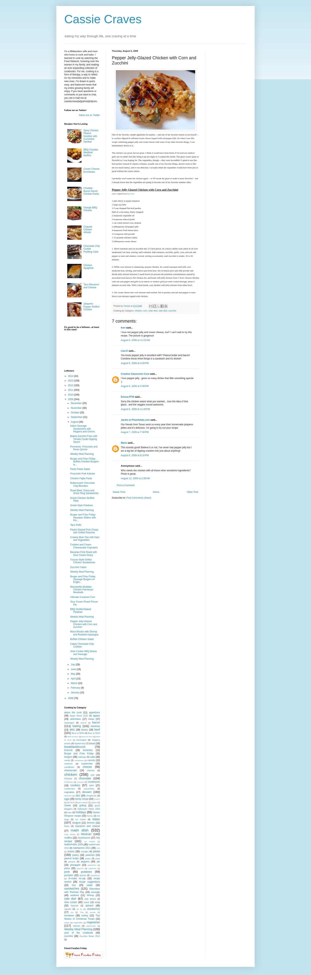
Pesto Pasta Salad (80, 469)
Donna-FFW (127, 397)
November (77, 408)
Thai (82, 912)
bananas (95, 726)
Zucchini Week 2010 (90, 936)
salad (89, 885)
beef (97, 729)
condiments (94, 782)
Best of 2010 (94, 733)
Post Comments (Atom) (138, 497)
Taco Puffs (75, 525)
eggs (66, 799)
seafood (74, 895)
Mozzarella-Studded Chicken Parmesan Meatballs (81, 589)
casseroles (87, 763)
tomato (93, 912)
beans (84, 729)
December (77, 403)
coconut (80, 782)
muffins (68, 837)
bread (92, 743)
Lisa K (124, 351)
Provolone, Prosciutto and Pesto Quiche (83, 448)
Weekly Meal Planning (82, 454)
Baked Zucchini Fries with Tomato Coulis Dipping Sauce (83, 439)
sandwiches (71, 888)
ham (69, 812)
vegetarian (93, 922)
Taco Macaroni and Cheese (91, 286)
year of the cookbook (78, 932)
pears (88, 858)
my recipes (89, 841)
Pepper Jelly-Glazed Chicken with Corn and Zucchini (83, 624)
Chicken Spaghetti (89, 266)
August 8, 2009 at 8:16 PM (135, 455)
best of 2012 (87, 737)
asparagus (69, 722)
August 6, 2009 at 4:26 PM (135, 363)
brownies (88, 750)
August (75, 421)
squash (67, 909)
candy (67, 760)
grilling (82, 805)
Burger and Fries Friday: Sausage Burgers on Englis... (83, 579)
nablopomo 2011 (82, 848)
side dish (163, 310)
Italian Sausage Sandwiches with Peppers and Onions (82, 428)
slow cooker (70, 902)
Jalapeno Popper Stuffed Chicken (91, 306)
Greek (67, 805)
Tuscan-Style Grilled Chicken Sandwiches (82, 561)
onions (70, 851)
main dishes (69, 834)
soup (97, 902)
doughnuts (91, 795)
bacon (96, 722)
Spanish (74, 905)
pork (67, 871)
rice (74, 885)
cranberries (69, 788)
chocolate (85, 778)
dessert (86, 792)
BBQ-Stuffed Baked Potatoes (80, 610)
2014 (71, 376)
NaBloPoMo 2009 (73, 844)
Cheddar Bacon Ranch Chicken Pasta (91, 191)
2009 (71, 399)
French (97, 799)
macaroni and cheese (87, 826)
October (75, 412)
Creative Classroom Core (135, 374)
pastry (75, 855)
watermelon (91, 926)
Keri (123, 327)
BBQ (72, 729)
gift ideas (71, 802)
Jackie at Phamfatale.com (135, 420)
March (74, 683)
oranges (84, 851)
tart (72, 912)
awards (83, 723)
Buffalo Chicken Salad (82, 639)
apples (96, 715)
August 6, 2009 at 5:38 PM (135, 386)
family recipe (81, 799)
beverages (81, 740)
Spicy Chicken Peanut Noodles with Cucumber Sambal (91, 136)
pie (98, 861)
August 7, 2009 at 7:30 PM (135, 432)
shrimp (90, 895)
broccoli (68, 750)
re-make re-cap (76, 878)
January (75, 692)
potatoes (86, 871)
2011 (71, 390)
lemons (91, 822)
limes (66, 826)
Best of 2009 (78, 733)
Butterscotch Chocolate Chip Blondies (82, 484)
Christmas (68, 782)
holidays (81, 812)
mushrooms (84, 837)
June (74, 669)
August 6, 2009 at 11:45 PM (135, 409)
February (76, 687)
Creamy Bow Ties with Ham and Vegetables (84, 538)
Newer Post (119, 492)
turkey (85, 915)
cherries (90, 770)
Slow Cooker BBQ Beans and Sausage (83, 652)
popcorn (80, 868)
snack (86, 902)
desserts (67, 796)
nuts (98, 848)
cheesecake (70, 770)
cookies (75, 785)
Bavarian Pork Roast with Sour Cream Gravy (83, 553)
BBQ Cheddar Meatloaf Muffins (91, 152)
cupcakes (69, 792)
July (73, 664)
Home (156, 492)
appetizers (94, 712)
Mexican (86, 834)
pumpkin (68, 875)
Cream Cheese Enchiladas (92, 170)
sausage (95, 892)
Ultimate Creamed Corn (82, 597)
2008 (71, 698)
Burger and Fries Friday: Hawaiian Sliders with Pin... (83, 517)
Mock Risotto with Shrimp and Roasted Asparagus (84, 633)
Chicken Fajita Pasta (81, 478)
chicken (138, 310)
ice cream (80, 819)
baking (77, 726)
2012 (71, 385)
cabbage (82, 757)
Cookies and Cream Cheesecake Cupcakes (84, 546)
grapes (94, 802)
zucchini (172, 310)
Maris (124, 443)
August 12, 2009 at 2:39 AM (135, 478)
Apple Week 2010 (79, 715)
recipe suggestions (89, 881)
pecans (71, 861)
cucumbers (89, 788)
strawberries (93, 909)
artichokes (75, 719)
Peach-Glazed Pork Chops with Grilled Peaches (84, 531)
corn (145, 310)
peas (97, 858)
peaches (89, 855)
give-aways (83, 802)
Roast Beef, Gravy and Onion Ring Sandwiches (84, 492)
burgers (68, 757)
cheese (87, 766)
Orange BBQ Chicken (90, 209)
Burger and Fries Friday (79, 753)
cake (92, 757)
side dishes (90, 899)
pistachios (92, 865)
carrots (91, 760)
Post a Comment (125, 485)
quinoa (83, 875)
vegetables (78, 922)
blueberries (79, 743)
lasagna (76, 822)
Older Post (192, 492)
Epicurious (130, 194)
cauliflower (69, 767)
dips (78, 795)
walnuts (76, 926)
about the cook (73, 712)
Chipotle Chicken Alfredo (88, 229)
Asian (91, 719)
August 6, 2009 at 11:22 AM (135, 340)
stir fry (79, 909)
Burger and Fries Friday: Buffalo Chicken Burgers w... (84, 461)
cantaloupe (79, 760)
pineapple (75, 865)
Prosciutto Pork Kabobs (82, 473)
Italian (96, 819)
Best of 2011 (73, 737)
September (77, 417)
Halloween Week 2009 (88, 809)
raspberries (95, 875)
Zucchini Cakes (78, 567)
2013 (71, 380)
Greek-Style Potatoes (81, 505)
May (73, 673)
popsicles (92, 868)
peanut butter (71, 858)
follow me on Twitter (89, 115)
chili (92, 775)
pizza (67, 868)
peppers (85, 861)
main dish (152, 310)
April (73, 678)
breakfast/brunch (74, 746)
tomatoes (69, 915)
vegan (66, 922)
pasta (96, 851)
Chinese (68, 778)
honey (90, 816)
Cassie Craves (103, 19)
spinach (89, 905)
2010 (71, 394)
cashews (68, 763)
